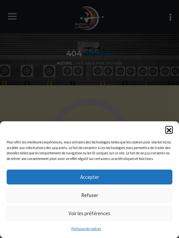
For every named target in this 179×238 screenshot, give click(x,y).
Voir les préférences (89, 213)
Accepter (89, 177)
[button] (169, 129)
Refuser (89, 195)
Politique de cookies (86, 228)
